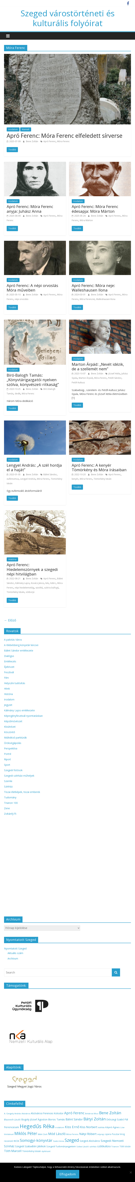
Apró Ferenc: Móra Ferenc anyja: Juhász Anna (30, 209)
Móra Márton (86, 220)
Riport (7, 759)
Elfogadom (67, 1174)
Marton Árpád (86, 377)
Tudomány (10, 797)
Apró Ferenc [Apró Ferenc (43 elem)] (74, 1113)
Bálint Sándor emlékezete (18, 650)
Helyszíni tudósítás (14, 683)
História (12, 559)
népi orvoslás (21, 299)
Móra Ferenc (63, 141)
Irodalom (13, 129)
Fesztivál (9, 672)
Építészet (9, 666)
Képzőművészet (13, 721)
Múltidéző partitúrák (15, 737)
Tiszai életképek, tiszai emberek (22, 792)
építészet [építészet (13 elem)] (46, 1151)
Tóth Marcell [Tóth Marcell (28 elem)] (13, 1151)
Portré (7, 754)
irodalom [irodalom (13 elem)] (59, 1127)
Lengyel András (28, 478)
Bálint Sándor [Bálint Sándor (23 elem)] (74, 1119)
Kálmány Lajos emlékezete (19, 710)
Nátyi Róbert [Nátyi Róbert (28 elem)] (88, 1134)
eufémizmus (13, 478)
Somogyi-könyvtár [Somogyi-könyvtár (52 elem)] (36, 1140)
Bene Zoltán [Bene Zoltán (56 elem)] (110, 1112)
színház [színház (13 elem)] (93, 1146)
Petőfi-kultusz (78, 382)
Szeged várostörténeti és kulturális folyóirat (68, 18)
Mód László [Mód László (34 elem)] (57, 1133)
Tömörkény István (102, 478)
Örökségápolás (12, 743)
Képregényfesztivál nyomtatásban (23, 715)
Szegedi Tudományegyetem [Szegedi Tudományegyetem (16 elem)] (61, 1146)
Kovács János (37, 583)
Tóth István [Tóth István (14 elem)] (125, 1146)
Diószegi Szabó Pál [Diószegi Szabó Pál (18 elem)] (117, 1119)
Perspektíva (10, 748)
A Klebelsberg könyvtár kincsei (21, 645)
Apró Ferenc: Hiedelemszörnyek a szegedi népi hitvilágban (32, 569)
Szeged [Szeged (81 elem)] (72, 1140)
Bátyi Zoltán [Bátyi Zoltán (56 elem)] (94, 1119)
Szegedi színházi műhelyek (19, 775)
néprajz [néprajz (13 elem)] (100, 1134)
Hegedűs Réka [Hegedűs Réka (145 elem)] (37, 1126)
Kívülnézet (10, 726)
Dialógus (9, 656)
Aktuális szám (15, 953)
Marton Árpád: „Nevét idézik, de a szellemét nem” (98, 366)
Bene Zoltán (32, 141)
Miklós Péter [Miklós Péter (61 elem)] (25, 1133)
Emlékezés (10, 661)
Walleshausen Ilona (105, 299)
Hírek (7, 688)
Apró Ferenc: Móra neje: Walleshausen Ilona (93, 288)
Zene (7, 808)
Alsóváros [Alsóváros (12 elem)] (26, 1113)
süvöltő (39, 587)
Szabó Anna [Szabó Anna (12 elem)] (58, 1141)
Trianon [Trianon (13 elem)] (115, 1146)
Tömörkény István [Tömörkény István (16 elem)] (31, 1151)
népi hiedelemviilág (24, 587)
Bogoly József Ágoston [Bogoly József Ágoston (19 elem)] (34, 1119)
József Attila (114, 373)
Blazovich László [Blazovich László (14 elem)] (12, 1119)
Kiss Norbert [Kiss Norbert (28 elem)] (88, 1127)
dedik (17, 393)
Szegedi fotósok (13, 770)
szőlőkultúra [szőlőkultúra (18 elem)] (104, 1146)
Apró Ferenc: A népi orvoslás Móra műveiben (32, 288)
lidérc (53, 583)
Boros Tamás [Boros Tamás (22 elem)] (56, 1119)
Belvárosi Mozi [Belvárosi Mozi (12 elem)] (91, 1113)
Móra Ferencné (87, 299)
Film (6, 677)
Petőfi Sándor (114, 377)
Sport (7, 764)
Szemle (8, 781)
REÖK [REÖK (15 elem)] (16, 1141)
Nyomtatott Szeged (15, 948)
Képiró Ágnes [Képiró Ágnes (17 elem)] (112, 1127)
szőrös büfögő (51, 587)
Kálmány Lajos (22, 583)
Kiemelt (25, 129)
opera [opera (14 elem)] (108, 1134)
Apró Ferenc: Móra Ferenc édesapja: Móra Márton (95, 209)
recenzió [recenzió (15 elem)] (8, 1141)
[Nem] (130, 1172)
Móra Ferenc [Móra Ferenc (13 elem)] (72, 1134)
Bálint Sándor (50, 474)
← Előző (10, 620)
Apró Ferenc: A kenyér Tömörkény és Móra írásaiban (99, 467)
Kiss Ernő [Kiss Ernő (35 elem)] (72, 1127)
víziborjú (30, 592)
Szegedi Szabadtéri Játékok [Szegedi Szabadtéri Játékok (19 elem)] (30, 1146)
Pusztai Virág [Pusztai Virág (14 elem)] (118, 1134)
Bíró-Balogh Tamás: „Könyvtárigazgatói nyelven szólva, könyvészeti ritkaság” (33, 379)
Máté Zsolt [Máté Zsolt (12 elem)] (42, 1134)
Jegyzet (8, 705)
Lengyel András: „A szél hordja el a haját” (34, 467)
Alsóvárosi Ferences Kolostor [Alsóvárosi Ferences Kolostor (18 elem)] (47, 1113)
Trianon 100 (11, 802)
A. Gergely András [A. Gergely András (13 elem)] (12, 1113)
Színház (8, 786)
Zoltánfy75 (10, 813)
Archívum (13, 958)
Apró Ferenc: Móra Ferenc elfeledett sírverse (64, 135)
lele (47, 583)
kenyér (75, 478)
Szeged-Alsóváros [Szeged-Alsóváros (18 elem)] (90, 1141)
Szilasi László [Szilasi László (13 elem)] (82, 1146)
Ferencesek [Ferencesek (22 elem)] (11, 1127)
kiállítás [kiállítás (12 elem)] (101, 1127)
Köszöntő (9, 732)
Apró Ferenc (49, 141)
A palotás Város (13, 639)
